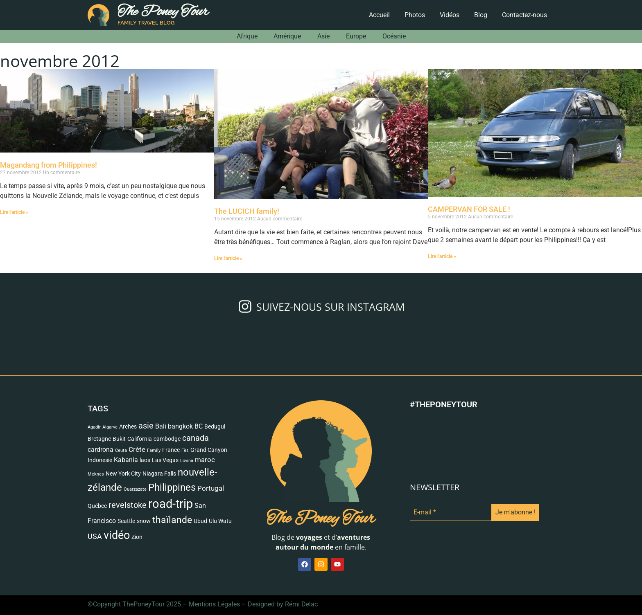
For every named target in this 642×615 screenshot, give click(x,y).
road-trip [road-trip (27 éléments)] (170, 504)
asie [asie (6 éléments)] (146, 426)
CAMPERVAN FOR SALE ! (469, 209)
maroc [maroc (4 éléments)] (205, 460)
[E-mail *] (451, 512)
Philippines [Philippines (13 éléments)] (172, 487)
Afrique (246, 36)
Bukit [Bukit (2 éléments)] (119, 438)
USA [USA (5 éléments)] (95, 536)
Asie (323, 36)
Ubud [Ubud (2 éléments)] (200, 521)
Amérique (287, 36)
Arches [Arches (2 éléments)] (128, 426)
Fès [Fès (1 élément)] (185, 450)
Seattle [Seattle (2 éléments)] (126, 521)
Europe (356, 36)
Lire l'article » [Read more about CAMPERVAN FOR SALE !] (442, 256)
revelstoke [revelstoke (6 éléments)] (128, 505)
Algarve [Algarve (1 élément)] (110, 427)
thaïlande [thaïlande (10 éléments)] (172, 519)
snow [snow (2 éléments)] (144, 521)
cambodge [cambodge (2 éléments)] (167, 438)
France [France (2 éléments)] (171, 450)
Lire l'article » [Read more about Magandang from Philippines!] (14, 212)
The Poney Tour (163, 12)
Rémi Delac (301, 604)
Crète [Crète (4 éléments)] (137, 449)
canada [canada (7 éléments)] (195, 438)
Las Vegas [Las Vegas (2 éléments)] (165, 460)
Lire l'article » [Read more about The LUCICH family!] (228, 258)
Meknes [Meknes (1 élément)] (96, 474)
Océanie (394, 36)
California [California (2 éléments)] (139, 438)
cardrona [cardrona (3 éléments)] (100, 449)
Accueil (379, 15)
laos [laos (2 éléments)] (145, 460)
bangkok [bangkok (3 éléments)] (180, 426)
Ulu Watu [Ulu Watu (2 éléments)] (220, 521)
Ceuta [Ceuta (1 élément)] (121, 450)
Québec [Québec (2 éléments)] (97, 506)
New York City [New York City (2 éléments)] (123, 473)
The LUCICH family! (246, 211)
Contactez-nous (524, 15)
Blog (480, 15)
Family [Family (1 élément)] (153, 450)
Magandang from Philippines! (48, 165)
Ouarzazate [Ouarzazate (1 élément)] (135, 489)
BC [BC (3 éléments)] (198, 426)
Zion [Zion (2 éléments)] (136, 537)
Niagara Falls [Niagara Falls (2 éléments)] (159, 473)
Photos (415, 15)
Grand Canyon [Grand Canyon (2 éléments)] (208, 450)
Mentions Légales (214, 604)
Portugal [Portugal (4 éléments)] (210, 488)
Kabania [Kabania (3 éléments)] (126, 460)
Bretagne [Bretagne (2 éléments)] (99, 438)
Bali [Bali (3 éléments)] (160, 426)
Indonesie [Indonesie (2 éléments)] (100, 460)
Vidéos (449, 15)
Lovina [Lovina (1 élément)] (186, 460)
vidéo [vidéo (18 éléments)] (117, 535)
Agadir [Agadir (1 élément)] (94, 427)
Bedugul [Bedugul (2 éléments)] (214, 426)
